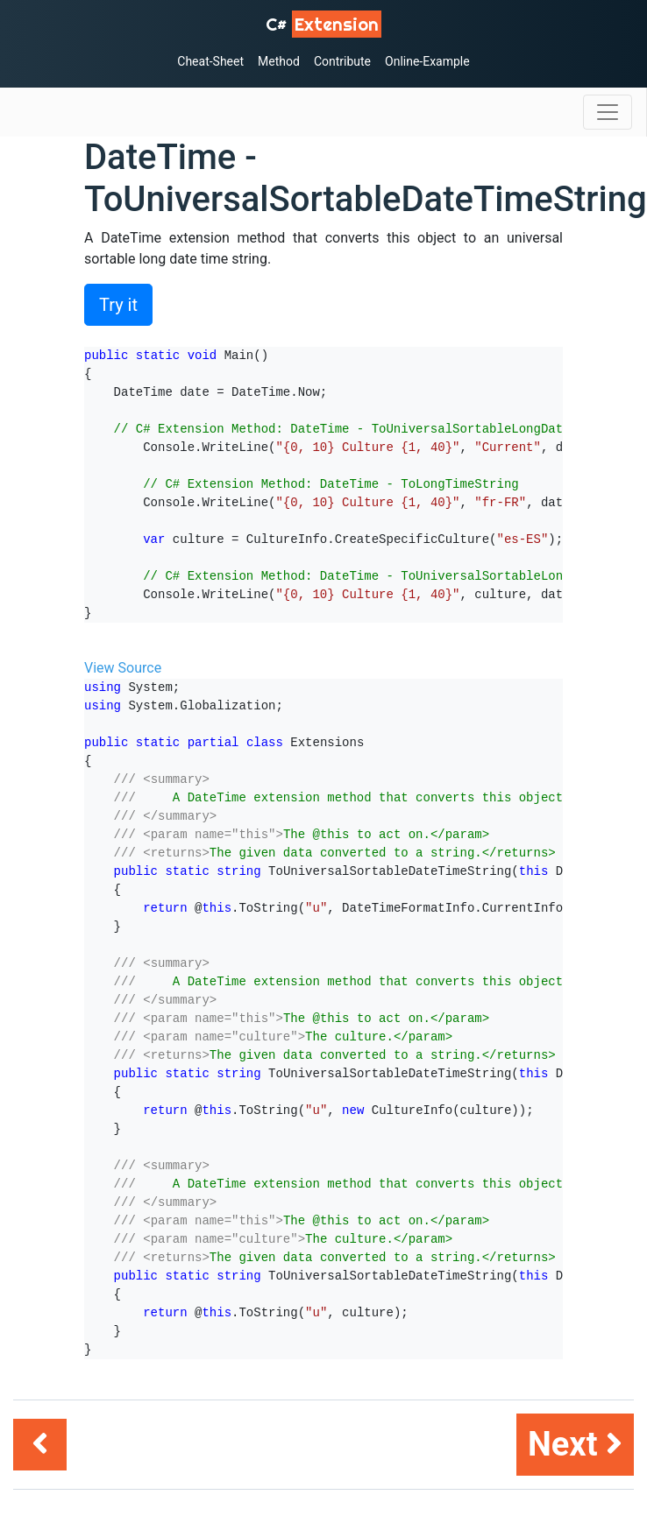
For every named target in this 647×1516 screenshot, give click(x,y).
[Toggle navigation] (607, 112)
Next (575, 1444)
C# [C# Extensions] (323, 24)
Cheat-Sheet (210, 61)
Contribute (342, 61)
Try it (118, 304)
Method (279, 61)
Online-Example (427, 61)
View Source (122, 667)
